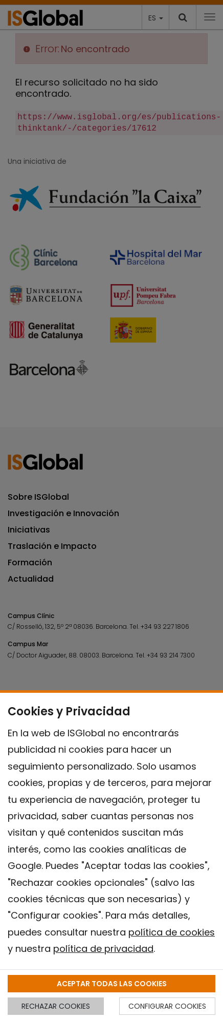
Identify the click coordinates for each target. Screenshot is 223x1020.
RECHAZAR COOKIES (55, 1006)
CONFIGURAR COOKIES (167, 1006)
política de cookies (171, 932)
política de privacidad (103, 948)
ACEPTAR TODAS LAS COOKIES (112, 984)
